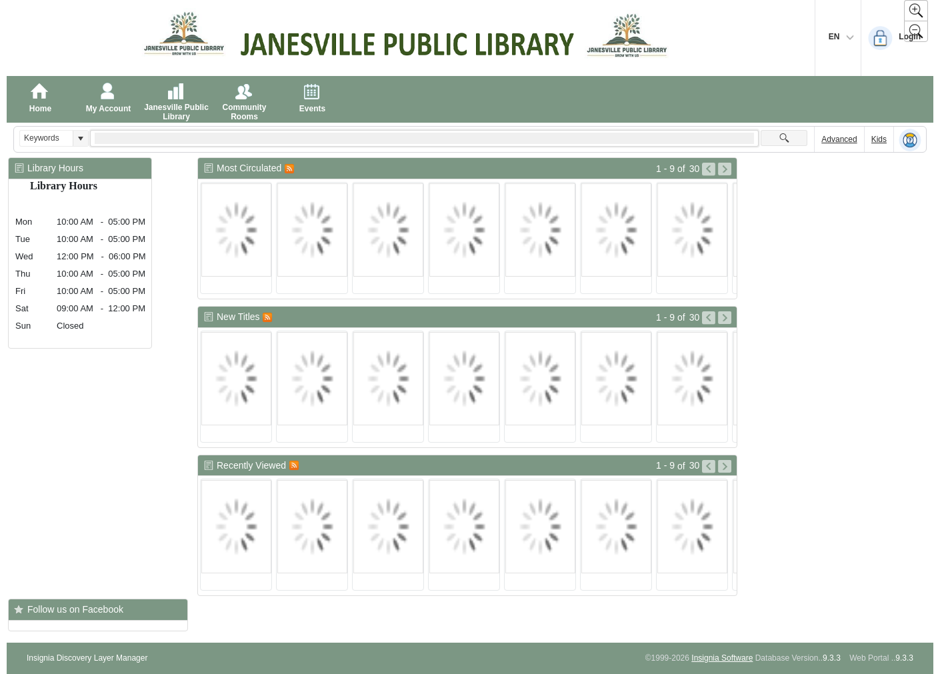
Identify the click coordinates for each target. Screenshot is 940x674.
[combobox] (46, 138)
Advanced (839, 139)
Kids (879, 139)
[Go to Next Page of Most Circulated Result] (724, 169)
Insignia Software (722, 658)
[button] (80, 138)
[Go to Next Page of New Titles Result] (724, 318)
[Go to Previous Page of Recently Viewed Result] (708, 466)
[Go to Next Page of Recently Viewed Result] (724, 466)
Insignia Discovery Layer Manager (87, 658)
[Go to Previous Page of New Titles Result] (708, 318)
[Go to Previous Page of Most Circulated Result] (708, 169)
